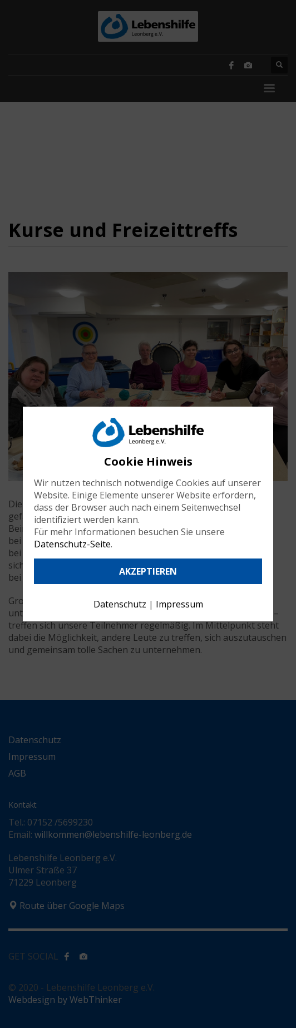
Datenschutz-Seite (72, 544)
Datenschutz (119, 604)
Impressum (179, 604)
